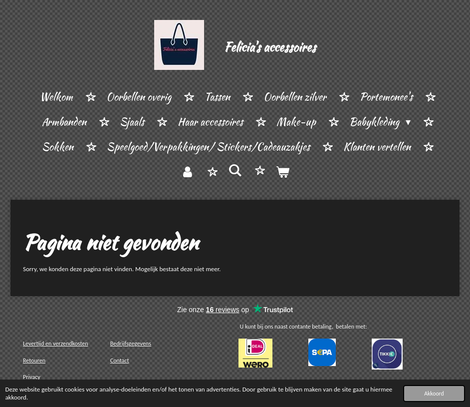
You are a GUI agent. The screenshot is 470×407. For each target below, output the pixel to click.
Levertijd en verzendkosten (55, 343)
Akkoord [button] (434, 393)
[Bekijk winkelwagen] (282, 172)
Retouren (34, 360)
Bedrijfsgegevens (130, 343)
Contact (119, 360)
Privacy (31, 377)
